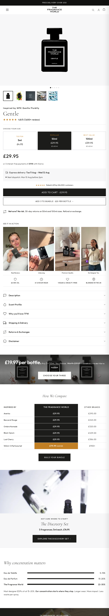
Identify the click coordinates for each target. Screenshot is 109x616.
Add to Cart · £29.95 (54, 192)
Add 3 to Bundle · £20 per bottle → (54, 201)
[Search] (93, 10)
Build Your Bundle (54, 458)
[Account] (98, 10)
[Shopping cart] (104, 9)
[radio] (19, 141)
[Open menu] (7, 10)
